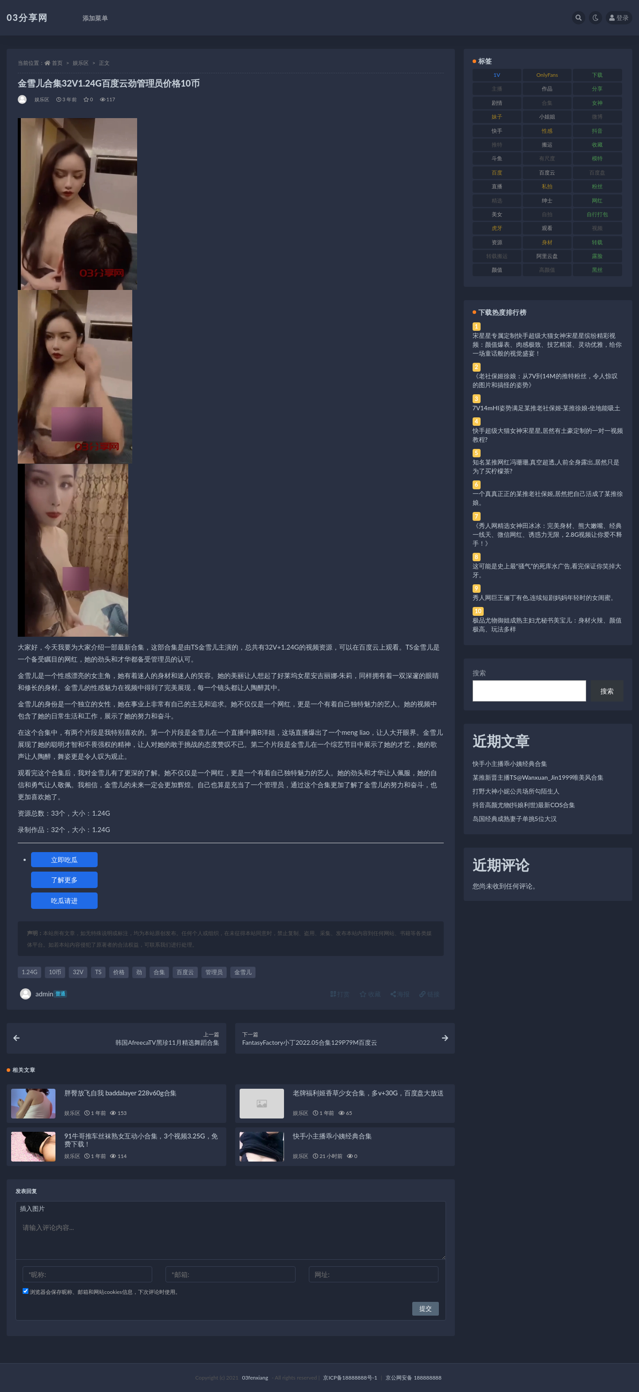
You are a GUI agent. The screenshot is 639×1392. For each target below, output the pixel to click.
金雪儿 (243, 972)
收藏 (370, 994)
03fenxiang (255, 1377)
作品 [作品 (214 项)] (547, 88)
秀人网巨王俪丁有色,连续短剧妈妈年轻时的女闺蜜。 (545, 597)
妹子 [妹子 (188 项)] (497, 116)
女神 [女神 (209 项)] (597, 102)
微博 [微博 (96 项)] (597, 116)
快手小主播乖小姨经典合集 (332, 1136)
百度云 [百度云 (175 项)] (547, 172)
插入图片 (32, 1208)
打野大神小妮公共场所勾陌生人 (516, 791)
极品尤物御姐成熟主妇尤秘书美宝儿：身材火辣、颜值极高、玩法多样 (547, 624)
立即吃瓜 (64, 860)
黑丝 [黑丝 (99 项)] (597, 269)
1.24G (29, 972)
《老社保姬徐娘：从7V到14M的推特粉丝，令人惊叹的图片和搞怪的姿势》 (545, 380)
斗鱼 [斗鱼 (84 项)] (497, 158)
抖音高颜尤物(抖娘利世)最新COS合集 (524, 805)
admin (43, 993)
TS (98, 972)
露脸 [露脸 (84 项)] (597, 256)
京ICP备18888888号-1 (350, 1377)
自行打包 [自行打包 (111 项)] (597, 214)
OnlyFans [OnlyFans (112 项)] (547, 74)
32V (78, 972)
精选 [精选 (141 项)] (497, 200)
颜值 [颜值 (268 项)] (497, 269)
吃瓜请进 (64, 900)
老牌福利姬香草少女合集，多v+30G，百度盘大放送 (368, 1093)
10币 (55, 972)
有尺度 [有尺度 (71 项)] (547, 158)
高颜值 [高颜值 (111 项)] (547, 269)
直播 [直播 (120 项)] (497, 186)
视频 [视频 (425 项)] (597, 228)
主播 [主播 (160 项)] (497, 88)
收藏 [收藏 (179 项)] (597, 144)
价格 (119, 972)
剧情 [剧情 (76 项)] (497, 102)
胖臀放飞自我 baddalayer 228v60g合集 (120, 1093)
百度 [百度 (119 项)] (497, 172)
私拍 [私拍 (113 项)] (547, 186)
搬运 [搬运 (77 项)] (547, 144)
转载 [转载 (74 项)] (597, 242)
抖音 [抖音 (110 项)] (597, 130)
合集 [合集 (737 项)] (547, 102)
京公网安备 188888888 (414, 1377)
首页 (57, 62)
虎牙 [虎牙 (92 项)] (497, 228)
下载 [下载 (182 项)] (597, 74)
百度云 (185, 972)
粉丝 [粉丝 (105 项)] (597, 186)
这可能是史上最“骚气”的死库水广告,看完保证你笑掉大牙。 (547, 570)
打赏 (340, 994)
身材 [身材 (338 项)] (547, 242)
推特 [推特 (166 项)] (497, 144)
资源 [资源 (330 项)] (497, 242)
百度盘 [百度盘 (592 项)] (597, 172)
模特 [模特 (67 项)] (597, 158)
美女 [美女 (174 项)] (497, 214)
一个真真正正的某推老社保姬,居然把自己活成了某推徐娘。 (548, 498)
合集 (159, 972)
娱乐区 (81, 62)
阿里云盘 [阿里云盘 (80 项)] (547, 256)
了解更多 (64, 880)
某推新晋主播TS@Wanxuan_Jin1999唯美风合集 (538, 777)
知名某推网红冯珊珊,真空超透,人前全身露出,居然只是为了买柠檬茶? (546, 466)
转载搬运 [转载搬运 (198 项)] (497, 256)
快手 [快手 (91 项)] (497, 130)
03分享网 (27, 17)
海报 (400, 994)
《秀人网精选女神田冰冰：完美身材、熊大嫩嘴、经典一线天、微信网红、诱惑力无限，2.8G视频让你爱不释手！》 (548, 534)
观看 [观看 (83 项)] (547, 228)
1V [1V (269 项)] (496, 74)
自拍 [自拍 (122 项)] (547, 214)
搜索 (479, 673)
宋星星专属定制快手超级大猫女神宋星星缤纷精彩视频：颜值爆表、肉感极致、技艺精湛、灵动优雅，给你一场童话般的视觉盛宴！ (547, 344)
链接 (429, 994)
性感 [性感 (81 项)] (547, 130)
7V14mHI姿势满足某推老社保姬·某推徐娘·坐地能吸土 (546, 408)
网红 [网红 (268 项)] (597, 200)
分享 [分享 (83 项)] (597, 88)
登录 (619, 17)
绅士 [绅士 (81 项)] (547, 200)
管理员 (214, 972)
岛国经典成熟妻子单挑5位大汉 (515, 818)
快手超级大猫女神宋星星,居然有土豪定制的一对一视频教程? (548, 435)
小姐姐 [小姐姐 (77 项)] (547, 116)
